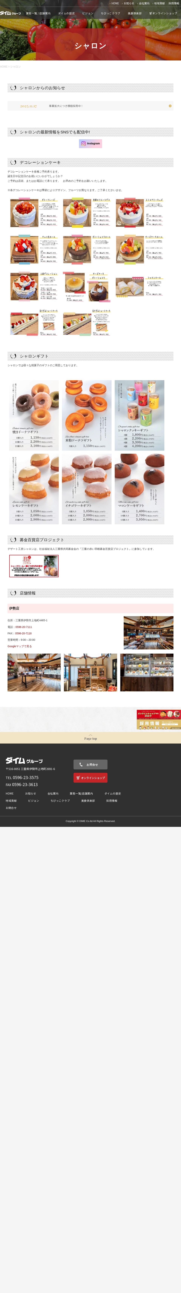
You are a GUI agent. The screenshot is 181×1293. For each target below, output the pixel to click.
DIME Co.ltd (86, 821)
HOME (115, 3)
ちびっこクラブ (110, 13)
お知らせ (129, 3)
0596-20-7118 (23, 633)
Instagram (90, 143)
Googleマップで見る (20, 646)
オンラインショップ (164, 13)
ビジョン (87, 13)
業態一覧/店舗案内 (81, 793)
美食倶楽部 (135, 13)
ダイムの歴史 (66, 13)
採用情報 (174, 3)
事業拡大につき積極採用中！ (66, 106)
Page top (90, 739)
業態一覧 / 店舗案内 (38, 13)
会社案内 (144, 3)
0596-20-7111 (23, 626)
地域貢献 (159, 3)
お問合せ (92, 764)
